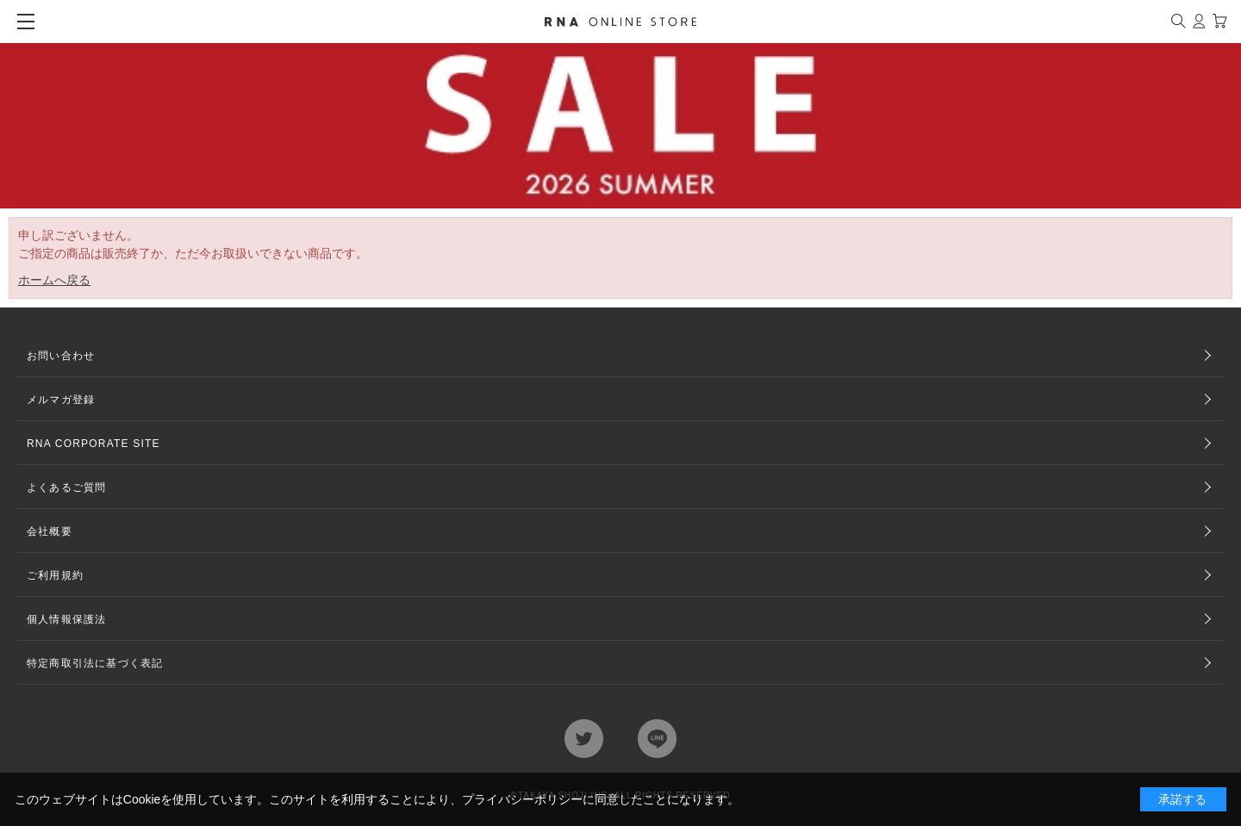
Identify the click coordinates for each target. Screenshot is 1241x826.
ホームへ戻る (54, 280)
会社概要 (49, 531)
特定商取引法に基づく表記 (95, 663)
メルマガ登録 (61, 400)
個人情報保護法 (66, 619)
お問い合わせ (61, 356)
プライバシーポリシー (522, 799)
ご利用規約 (55, 575)
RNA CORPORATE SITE (93, 444)
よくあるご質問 (66, 487)
